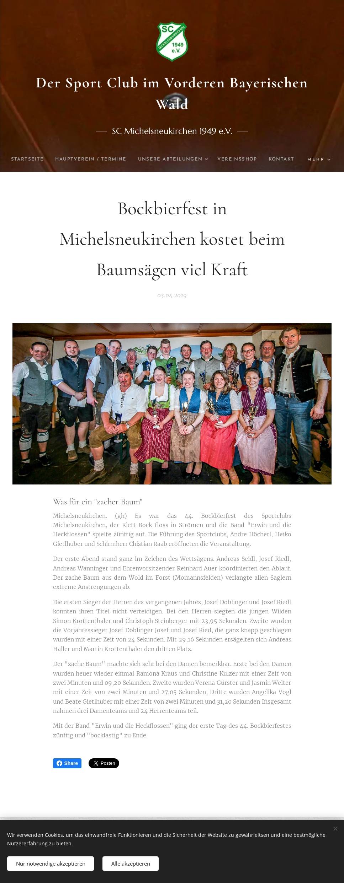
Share (67, 763)
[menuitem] (39, 159)
